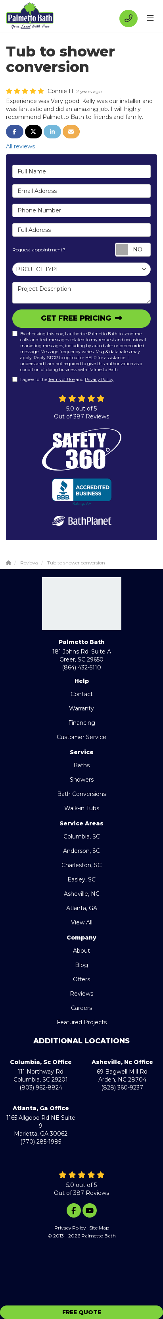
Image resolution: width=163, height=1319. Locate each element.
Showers (82, 779)
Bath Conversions (81, 794)
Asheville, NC (82, 893)
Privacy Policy (99, 379)
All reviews (20, 146)
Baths (81, 765)
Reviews (81, 993)
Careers (81, 1008)
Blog (81, 965)
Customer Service (81, 737)
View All (81, 922)
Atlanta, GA (81, 908)
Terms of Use (61, 379)
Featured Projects (82, 1022)
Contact (82, 694)
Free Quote (81, 1312)
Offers (81, 979)
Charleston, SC (81, 865)
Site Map (99, 1228)
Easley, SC (81, 879)
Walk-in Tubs (81, 808)
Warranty (81, 708)
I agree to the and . (63, 379)
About (81, 950)
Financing (81, 722)
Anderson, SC (81, 850)
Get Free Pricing (77, 318)
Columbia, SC (81, 836)
